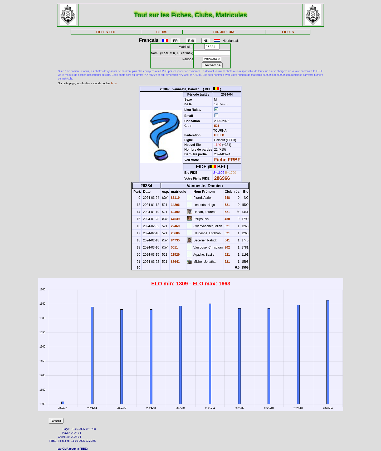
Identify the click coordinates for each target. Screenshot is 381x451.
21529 (175, 254)
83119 (175, 198)
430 (227, 219)
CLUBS (161, 32)
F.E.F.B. (219, 135)
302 (227, 247)
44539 (175, 219)
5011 (174, 247)
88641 (175, 262)
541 (227, 240)
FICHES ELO (105, 32)
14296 (175, 205)
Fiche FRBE (227, 159)
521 (216, 126)
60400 (175, 212)
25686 (175, 233)
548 (227, 198)
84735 (175, 240)
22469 (175, 226)
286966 (222, 178)
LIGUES (288, 32)
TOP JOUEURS (224, 32)
